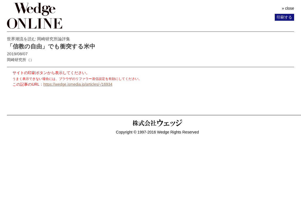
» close (288, 8)
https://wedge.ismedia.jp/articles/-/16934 (77, 84)
